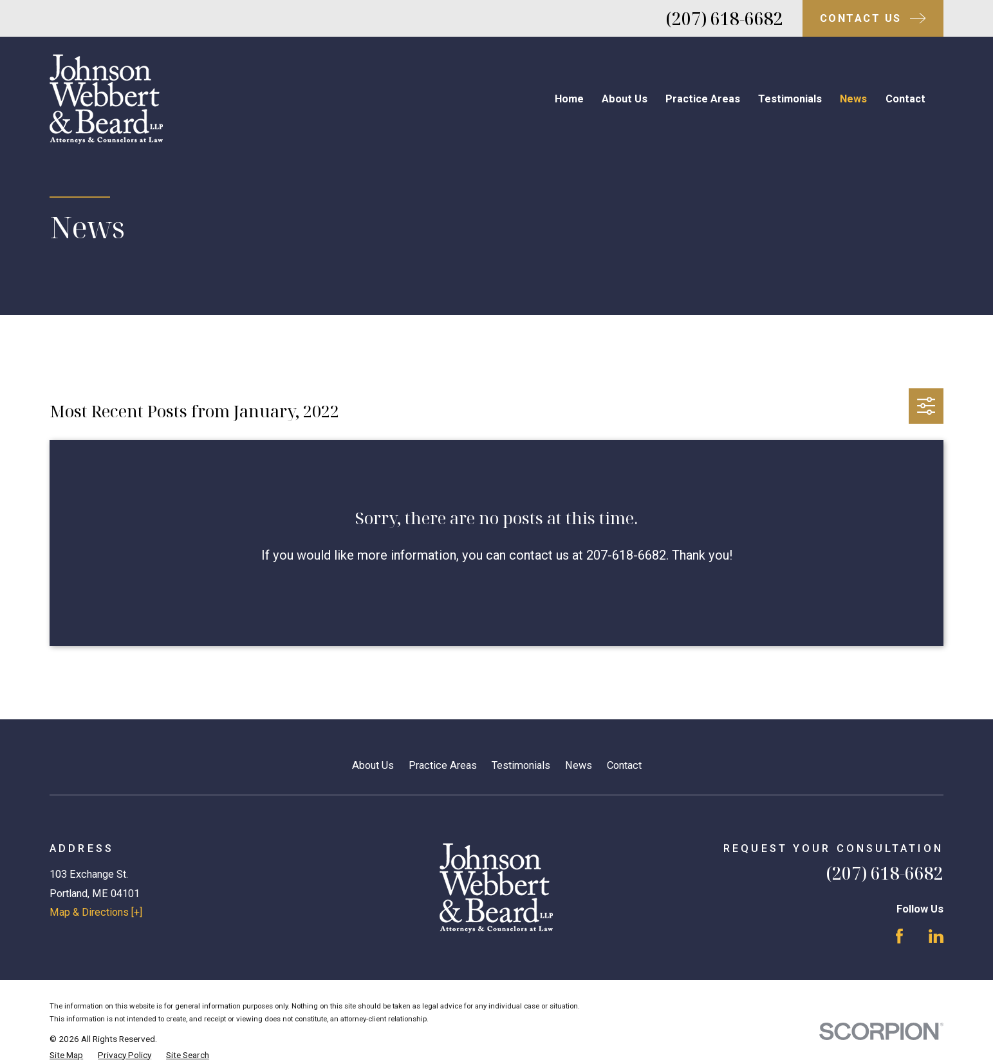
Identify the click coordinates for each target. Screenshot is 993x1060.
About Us (373, 765)
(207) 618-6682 (724, 18)
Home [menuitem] (569, 99)
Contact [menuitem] (905, 99)
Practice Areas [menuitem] (702, 99)
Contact (624, 765)
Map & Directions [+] (96, 912)
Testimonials (521, 765)
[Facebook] (899, 936)
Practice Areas (443, 765)
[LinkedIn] (936, 936)
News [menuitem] (853, 99)
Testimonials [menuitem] (790, 99)
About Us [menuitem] (624, 99)
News (578, 765)
